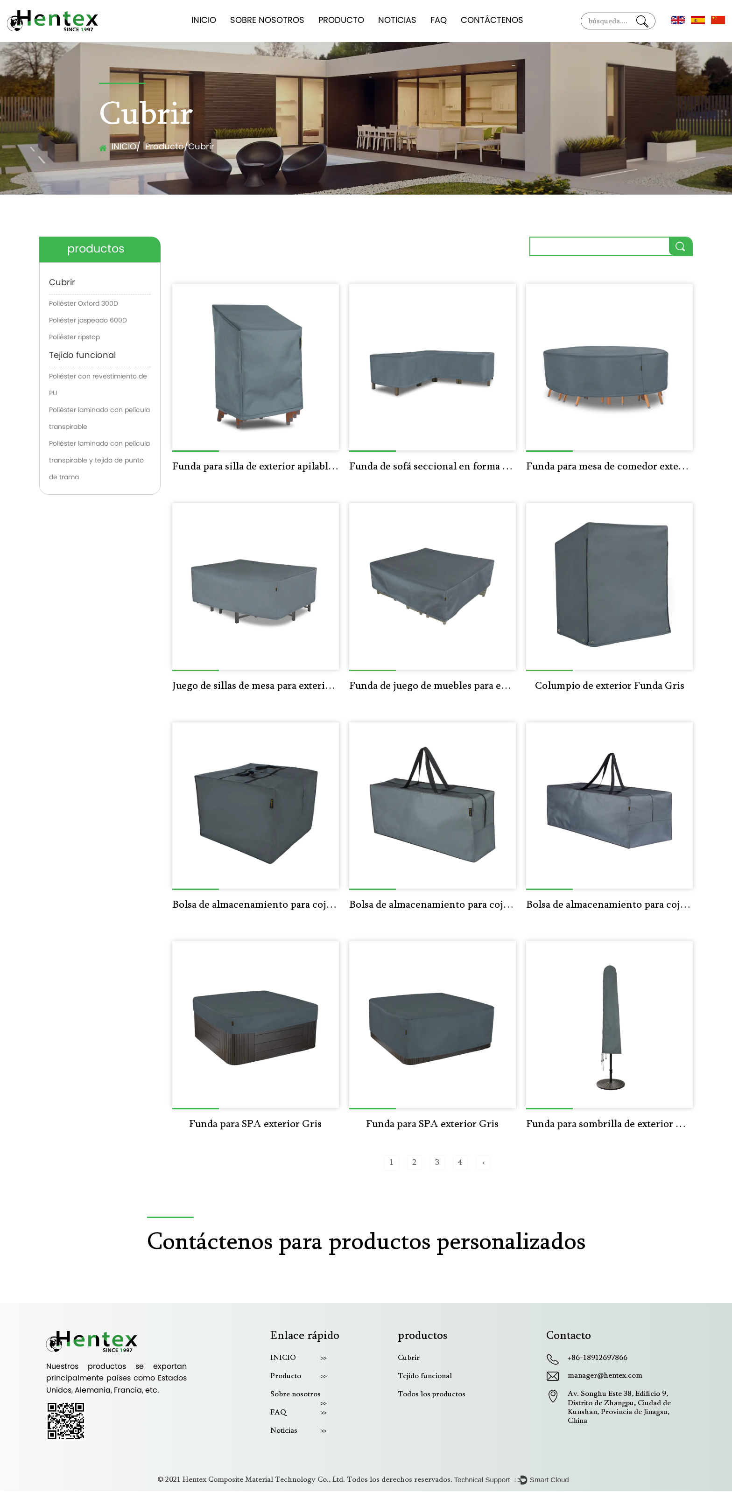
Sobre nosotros (267, 21)
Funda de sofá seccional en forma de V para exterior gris (432, 467)
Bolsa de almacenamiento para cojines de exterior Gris (255, 906)
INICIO (203, 21)
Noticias (397, 21)
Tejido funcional (82, 356)
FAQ (438, 21)
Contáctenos (492, 21)
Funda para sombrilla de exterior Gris (609, 1125)
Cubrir (62, 283)
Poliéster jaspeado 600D (88, 321)
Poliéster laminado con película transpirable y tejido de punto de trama (99, 460)
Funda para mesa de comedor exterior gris (609, 467)
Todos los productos (431, 1395)
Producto (341, 21)
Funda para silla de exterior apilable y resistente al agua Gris (255, 467)
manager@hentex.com (605, 1376)
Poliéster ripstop (74, 337)
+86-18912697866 (597, 1358)
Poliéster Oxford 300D (83, 304)
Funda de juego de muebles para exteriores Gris (432, 686)
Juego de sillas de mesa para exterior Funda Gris (255, 686)
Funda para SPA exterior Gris (255, 1125)
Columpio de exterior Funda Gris (610, 686)
